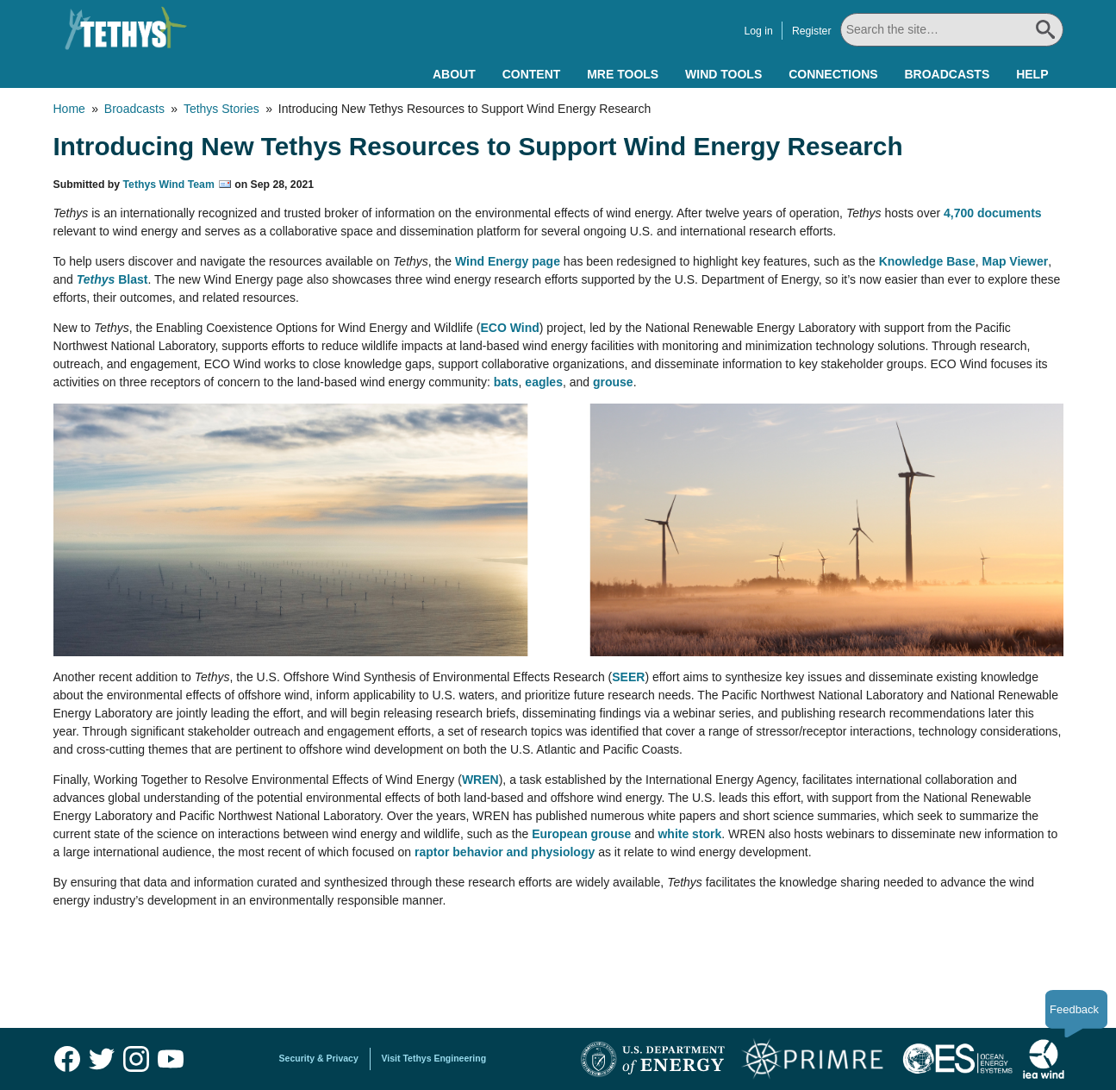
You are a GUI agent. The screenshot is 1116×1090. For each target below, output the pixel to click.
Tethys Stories (221, 109)
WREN (480, 779)
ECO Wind (509, 328)
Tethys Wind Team (169, 185)
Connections (833, 74)
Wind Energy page (507, 261)
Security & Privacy (318, 1058)
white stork (689, 834)
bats (506, 382)
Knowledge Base (927, 261)
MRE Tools (622, 74)
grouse (613, 382)
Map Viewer (1015, 261)
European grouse (581, 834)
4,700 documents (993, 213)
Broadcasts (946, 74)
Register (812, 31)
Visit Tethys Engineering (434, 1058)
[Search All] (951, 30)
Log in (758, 31)
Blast (112, 279)
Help (1032, 74)
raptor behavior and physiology (505, 852)
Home (69, 109)
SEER (628, 677)
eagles (544, 382)
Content (531, 74)
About (454, 74)
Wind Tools (723, 74)
